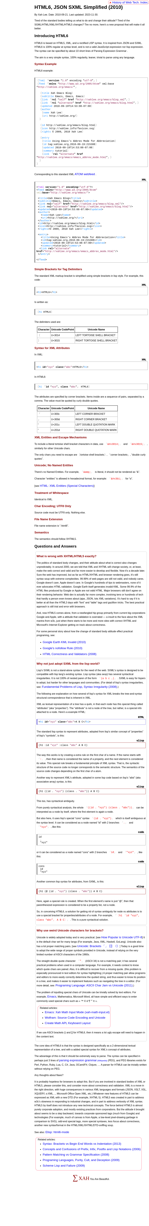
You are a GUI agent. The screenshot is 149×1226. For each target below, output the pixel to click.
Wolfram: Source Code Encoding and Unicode (75, 1049)
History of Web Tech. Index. (130, 2)
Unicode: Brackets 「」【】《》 (98, 978)
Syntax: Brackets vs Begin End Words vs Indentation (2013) (82, 1175)
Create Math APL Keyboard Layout (67, 1055)
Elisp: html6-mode (57, 1164)
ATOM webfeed (85, 183)
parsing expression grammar (78, 1092)
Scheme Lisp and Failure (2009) (64, 1197)
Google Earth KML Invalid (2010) (64, 671)
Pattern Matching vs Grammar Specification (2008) (76, 1186)
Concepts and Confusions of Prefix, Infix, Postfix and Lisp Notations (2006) (92, 1181)
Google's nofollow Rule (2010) (62, 677)
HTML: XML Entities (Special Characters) (67, 514)
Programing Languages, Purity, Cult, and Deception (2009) (81, 1192)
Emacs (51, 1028)
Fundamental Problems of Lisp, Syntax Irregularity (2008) (79, 715)
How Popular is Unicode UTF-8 (121, 969)
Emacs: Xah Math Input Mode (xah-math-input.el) (77, 1044)
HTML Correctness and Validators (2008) (70, 683)
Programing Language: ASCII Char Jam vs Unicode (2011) (94, 1017)
